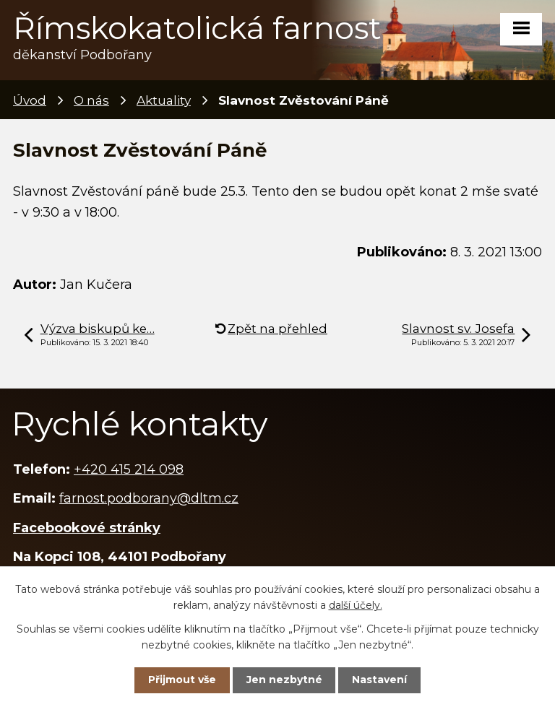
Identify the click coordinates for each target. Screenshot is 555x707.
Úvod (29, 100)
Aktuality (164, 100)
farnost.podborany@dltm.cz (148, 498)
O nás (91, 100)
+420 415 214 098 (129, 469)
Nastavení (379, 679)
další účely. (355, 605)
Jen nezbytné (284, 679)
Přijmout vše (182, 679)
